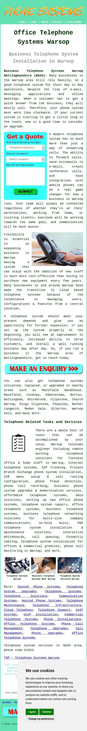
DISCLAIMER (74, 22)
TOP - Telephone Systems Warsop (31, 658)
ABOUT (44, 22)
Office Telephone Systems (29, 624)
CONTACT (58, 22)
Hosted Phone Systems (39, 587)
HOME (22, 22)
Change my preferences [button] (41, 718)
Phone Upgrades (47, 633)
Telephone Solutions (25, 596)
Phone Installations (62, 619)
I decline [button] (46, 711)
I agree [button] (32, 711)
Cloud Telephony (18, 610)
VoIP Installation (40, 614)
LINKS (32, 22)
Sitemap (6, 702)
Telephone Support (54, 610)
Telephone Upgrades (49, 628)
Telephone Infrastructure (56, 605)
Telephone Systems (63, 591)
